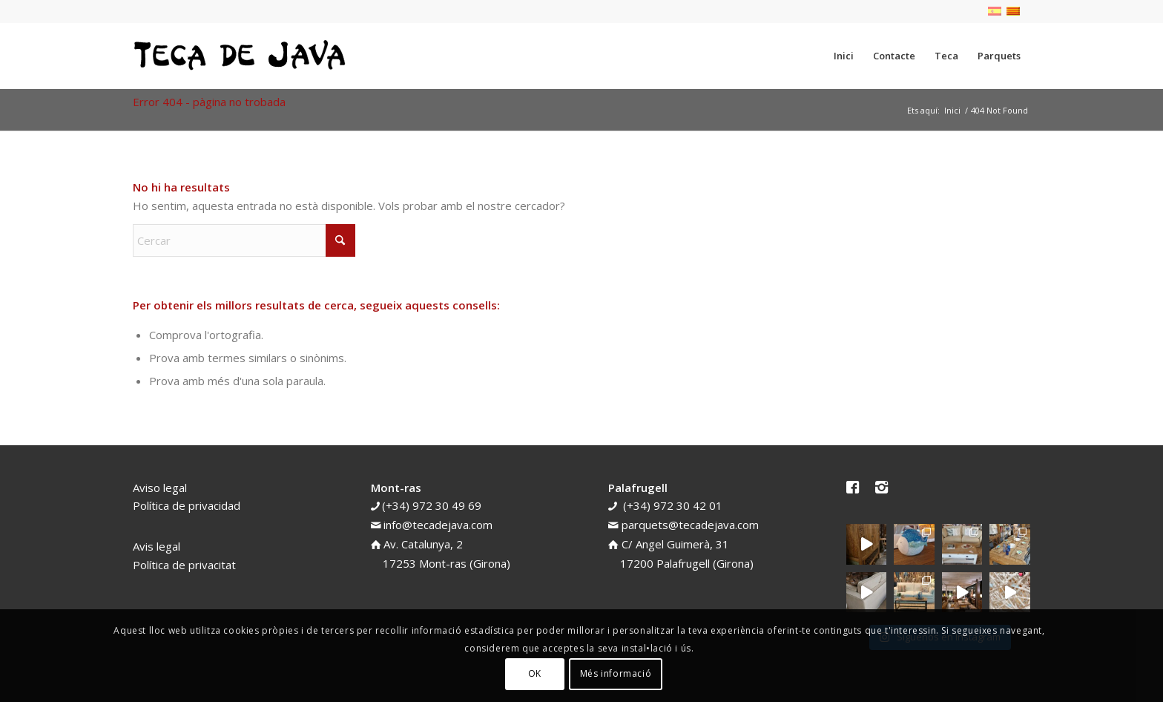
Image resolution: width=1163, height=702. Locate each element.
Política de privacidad (186, 505)
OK (534, 673)
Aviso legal (160, 487)
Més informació (615, 673)
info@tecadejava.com (437, 524)
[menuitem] (843, 55)
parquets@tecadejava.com (690, 524)
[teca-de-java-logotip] (244, 55)
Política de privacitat (184, 564)
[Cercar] (244, 240)
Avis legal (156, 546)
